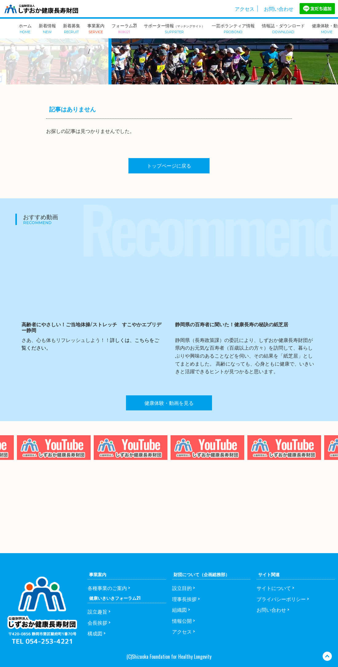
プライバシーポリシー (281, 599)
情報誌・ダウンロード (283, 28)
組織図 (179, 609)
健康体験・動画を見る (169, 402)
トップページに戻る (169, 165)
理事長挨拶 (184, 599)
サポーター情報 (174, 28)
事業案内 (95, 28)
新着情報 (47, 28)
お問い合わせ (278, 9)
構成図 (95, 633)
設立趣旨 (97, 611)
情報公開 (182, 620)
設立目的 (182, 587)
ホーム (25, 28)
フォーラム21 (124, 28)
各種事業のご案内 (107, 587)
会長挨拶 (97, 622)
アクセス (244, 9)
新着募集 (71, 28)
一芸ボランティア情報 (233, 28)
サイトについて (274, 587)
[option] (130, 461)
